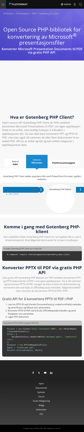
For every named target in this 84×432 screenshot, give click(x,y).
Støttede (36, 161)
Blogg (41, 405)
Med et (15, 163)
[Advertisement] (42, 90)
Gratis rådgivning (41, 401)
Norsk (66, 4)
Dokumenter (41, 388)
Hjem (41, 383)
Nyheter (41, 392)
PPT (10, 194)
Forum (41, 396)
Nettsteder (41, 409)
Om (41, 414)
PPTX (16, 194)
